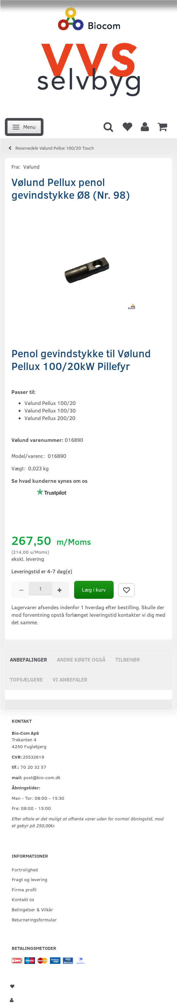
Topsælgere (26, 679)
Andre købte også (81, 659)
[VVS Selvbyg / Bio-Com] (88, 57)
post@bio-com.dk (42, 777)
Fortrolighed (25, 869)
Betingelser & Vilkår (32, 909)
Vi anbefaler (70, 679)
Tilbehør (127, 659)
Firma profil (24, 889)
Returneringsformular (34, 919)
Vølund (31, 166)
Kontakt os (23, 899)
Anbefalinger (28, 659)
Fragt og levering (29, 879)
